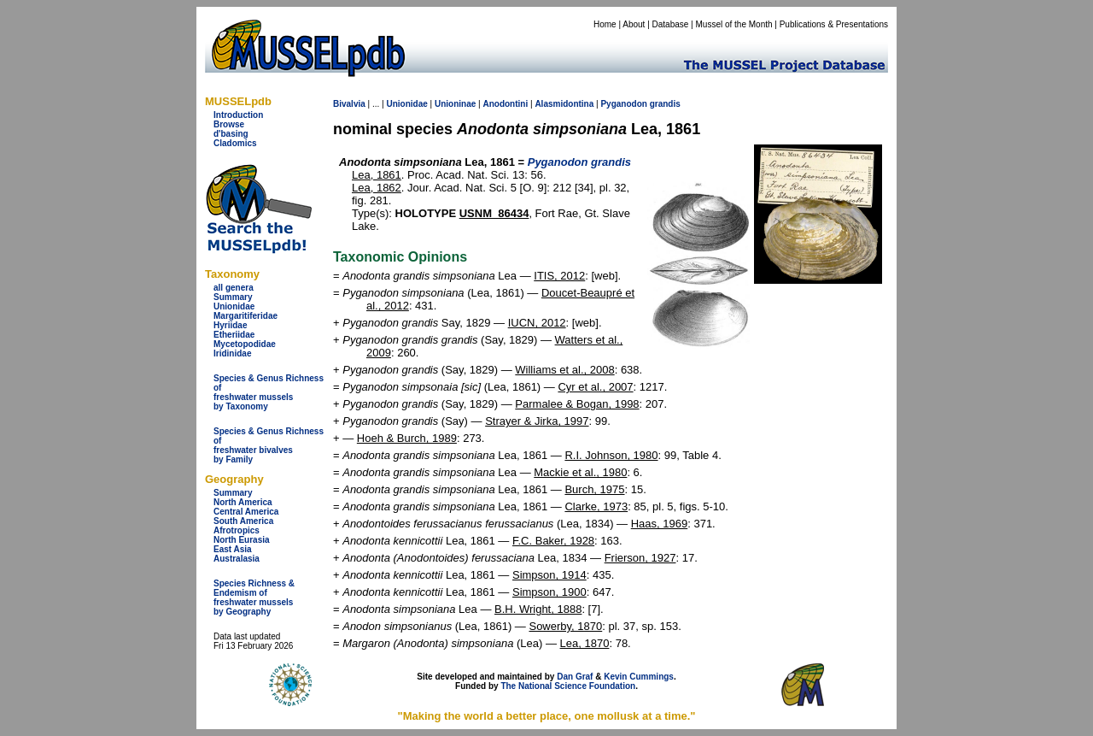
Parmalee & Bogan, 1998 (577, 403)
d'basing (230, 133)
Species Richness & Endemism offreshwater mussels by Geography (254, 597)
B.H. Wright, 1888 (538, 609)
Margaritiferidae (245, 316)
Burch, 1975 (594, 489)
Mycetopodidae (244, 344)
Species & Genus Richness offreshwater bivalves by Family (268, 445)
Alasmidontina (564, 104)
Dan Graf (575, 676)
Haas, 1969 (659, 523)
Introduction (238, 115)
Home (605, 24)
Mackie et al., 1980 (580, 472)
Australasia (236, 558)
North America (242, 502)
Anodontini (505, 104)
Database (670, 24)
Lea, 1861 (376, 174)
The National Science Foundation (567, 686)
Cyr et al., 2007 (595, 386)
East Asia (232, 549)
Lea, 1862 (376, 187)
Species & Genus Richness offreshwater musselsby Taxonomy (268, 392)
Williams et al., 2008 (564, 369)
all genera (233, 287)
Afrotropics (236, 530)
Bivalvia (349, 104)
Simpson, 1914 (549, 574)
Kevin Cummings (639, 676)
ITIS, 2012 (559, 275)
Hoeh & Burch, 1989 (407, 438)
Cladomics (235, 143)
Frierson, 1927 (640, 557)
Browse (228, 124)
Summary (233, 297)
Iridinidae (232, 353)
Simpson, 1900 (549, 592)
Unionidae (233, 306)
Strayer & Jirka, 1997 (536, 421)
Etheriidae (233, 334)
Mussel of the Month (734, 24)
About (633, 24)
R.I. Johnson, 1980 (611, 455)
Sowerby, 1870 (565, 626)
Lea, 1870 (585, 643)
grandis (665, 104)
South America (243, 521)
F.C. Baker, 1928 (553, 540)
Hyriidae (230, 325)
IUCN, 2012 (537, 322)
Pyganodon (623, 104)
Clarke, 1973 (596, 506)
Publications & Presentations (834, 24)
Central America (245, 511)
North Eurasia (241, 540)
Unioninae (455, 104)
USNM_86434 (494, 213)
